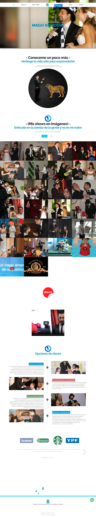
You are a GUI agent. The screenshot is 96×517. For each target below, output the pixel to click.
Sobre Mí (23, 4)
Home (13, 4)
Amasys (54, 515)
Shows (71, 4)
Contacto (81, 4)
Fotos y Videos (35, 4)
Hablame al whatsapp (48, 493)
